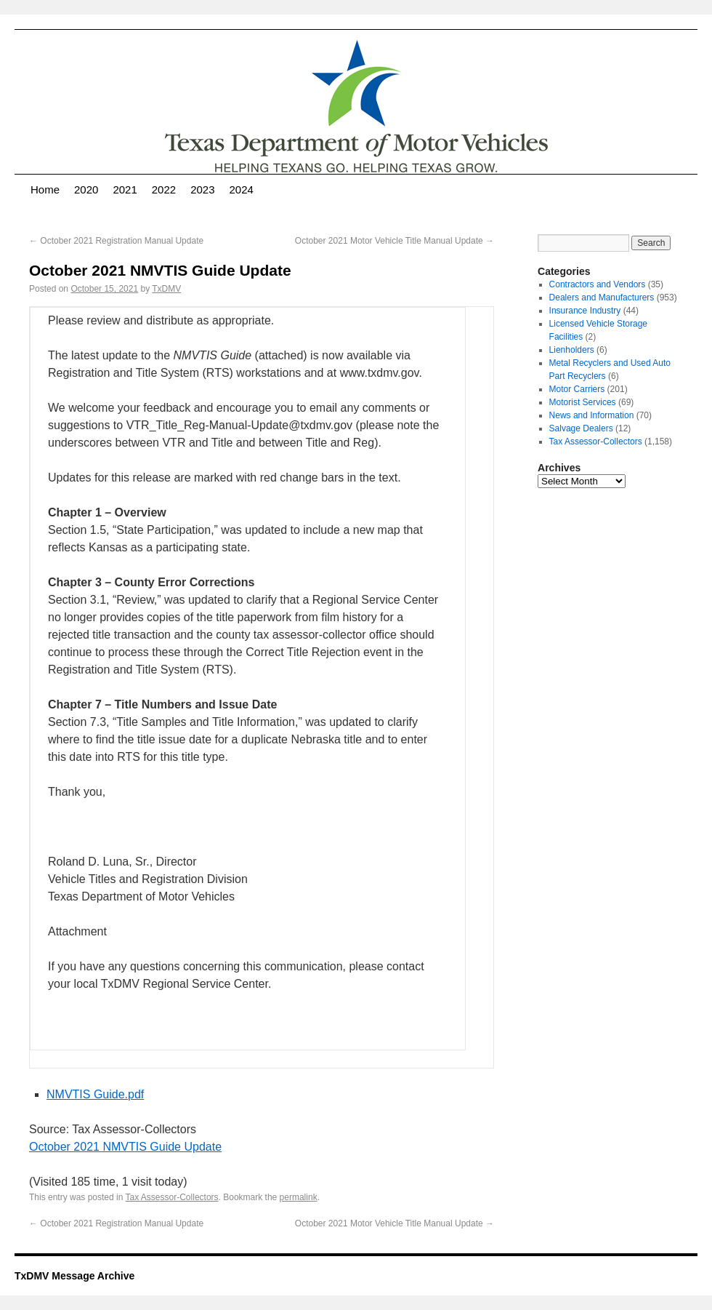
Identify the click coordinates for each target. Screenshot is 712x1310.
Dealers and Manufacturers (602, 297)
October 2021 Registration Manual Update (116, 241)
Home (45, 189)
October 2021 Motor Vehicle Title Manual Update (394, 241)
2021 (125, 189)
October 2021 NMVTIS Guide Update (125, 1147)
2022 (164, 189)
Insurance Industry (585, 310)
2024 (242, 189)
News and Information (591, 415)
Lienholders (571, 350)
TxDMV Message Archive (74, 1276)
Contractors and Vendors (597, 284)
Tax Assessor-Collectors (172, 1197)
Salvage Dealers (581, 428)
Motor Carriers (577, 389)
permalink (298, 1197)
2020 (86, 189)
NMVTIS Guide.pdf (95, 1094)
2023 (202, 189)
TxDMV (166, 289)
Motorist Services (582, 402)
